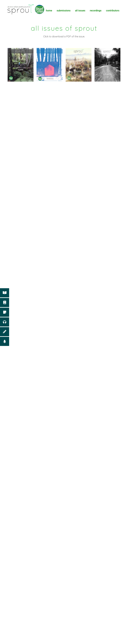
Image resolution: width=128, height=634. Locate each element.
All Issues (80, 10)
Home (49, 10)
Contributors (112, 10)
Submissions (63, 10)
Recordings (95, 10)
